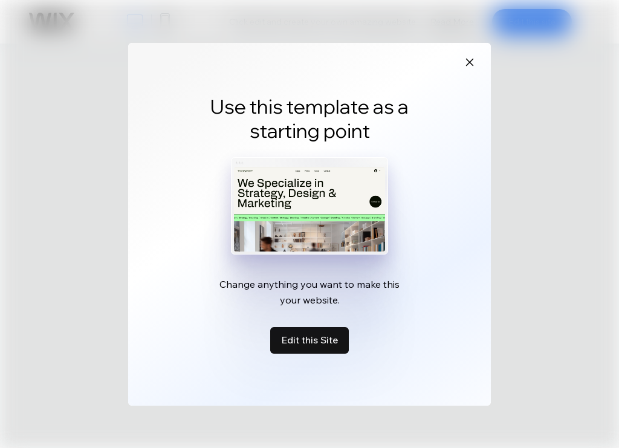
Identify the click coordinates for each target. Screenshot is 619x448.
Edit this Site (309, 340)
